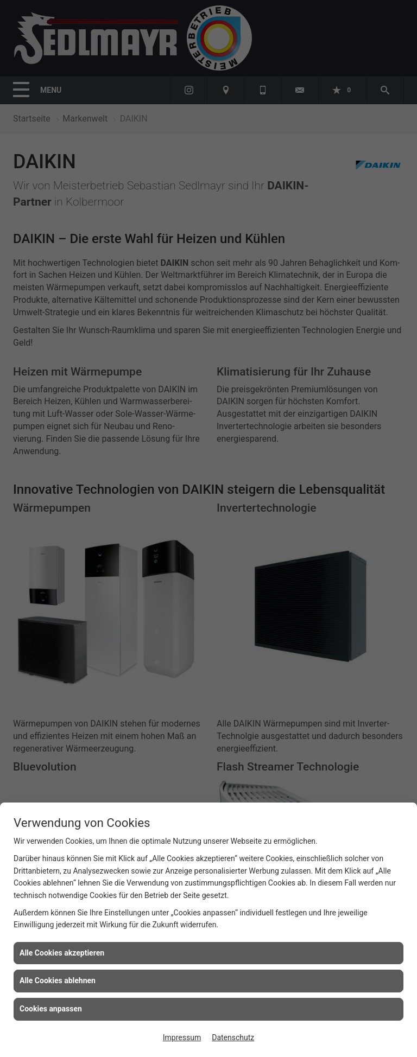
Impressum (182, 1037)
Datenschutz (233, 1037)
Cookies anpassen (51, 1008)
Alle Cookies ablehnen (58, 980)
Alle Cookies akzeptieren (62, 952)
